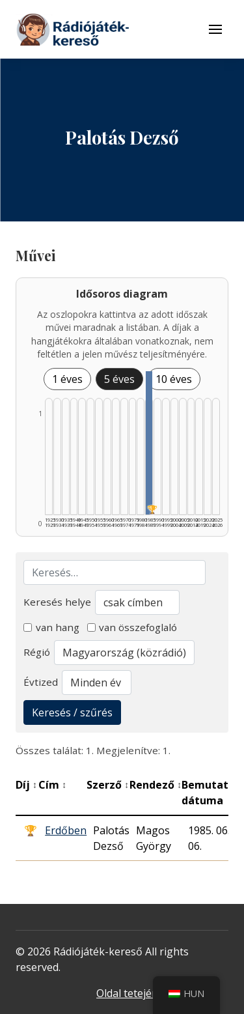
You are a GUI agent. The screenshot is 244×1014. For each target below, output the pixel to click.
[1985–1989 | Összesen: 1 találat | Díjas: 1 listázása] (149, 442)
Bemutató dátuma (212, 793)
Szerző (108, 785)
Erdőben (66, 830)
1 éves (67, 379)
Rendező (155, 785)
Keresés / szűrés (72, 712)
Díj (26, 785)
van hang (51, 627)
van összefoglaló (132, 627)
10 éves (174, 379)
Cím (52, 785)
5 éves (119, 379)
